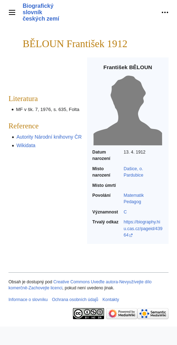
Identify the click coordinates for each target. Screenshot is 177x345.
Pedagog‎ (132, 201)
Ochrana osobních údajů (75, 299)
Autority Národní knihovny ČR (48, 137)
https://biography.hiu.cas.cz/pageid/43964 (143, 228)
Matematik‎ (134, 195)
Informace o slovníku (28, 299)
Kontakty (110, 299)
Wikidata (25, 145)
